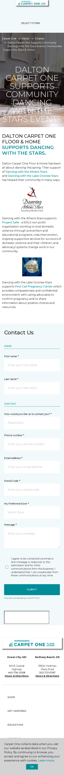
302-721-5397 (47, 672)
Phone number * (14, 435)
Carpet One (9, 38)
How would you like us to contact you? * (28, 414)
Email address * (13, 458)
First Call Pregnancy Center (34, 286)
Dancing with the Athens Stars (26, 171)
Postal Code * (12, 481)
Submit (32, 589)
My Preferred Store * (16, 503)
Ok (32, 766)
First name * (11, 356)
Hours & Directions (17, 676)
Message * (10, 525)
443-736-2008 (16, 672)
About (25, 38)
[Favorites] (55, 7)
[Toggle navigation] (5, 7)
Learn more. (46, 760)
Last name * (11, 379)
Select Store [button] (30, 23)
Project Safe (10, 222)
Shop (11, 697)
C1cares (39, 38)
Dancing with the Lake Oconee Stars (33, 175)
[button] (51, 7)
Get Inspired (17, 710)
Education (15, 724)
